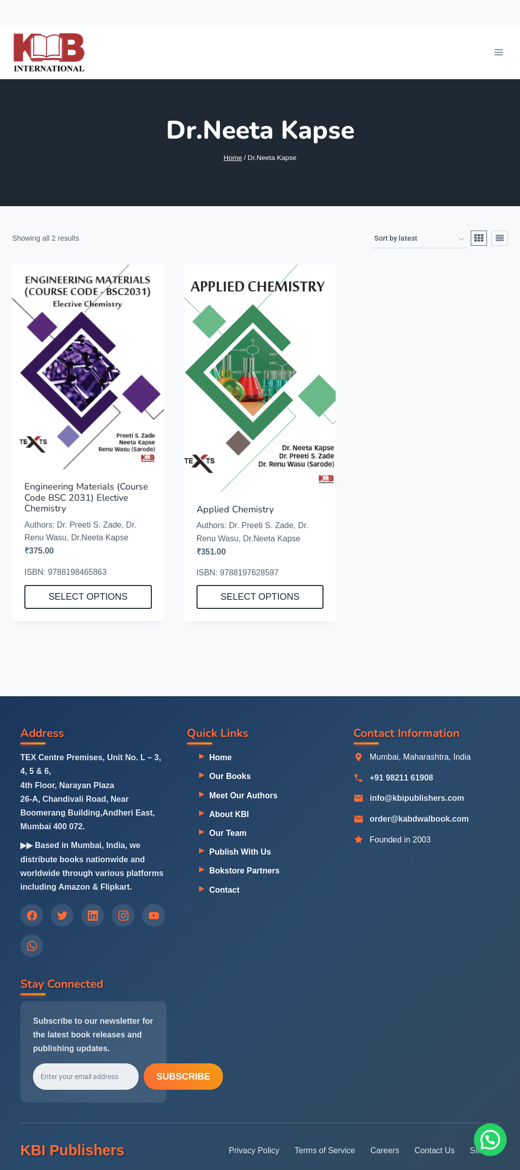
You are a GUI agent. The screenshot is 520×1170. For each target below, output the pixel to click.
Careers (384, 1150)
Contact (224, 890)
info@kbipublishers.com (417, 798)
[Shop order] (419, 239)
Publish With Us (240, 852)
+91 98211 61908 (401, 777)
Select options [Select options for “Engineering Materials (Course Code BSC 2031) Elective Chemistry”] (87, 597)
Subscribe (183, 1077)
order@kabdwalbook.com (419, 819)
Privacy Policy (254, 1150)
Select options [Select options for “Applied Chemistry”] (260, 597)
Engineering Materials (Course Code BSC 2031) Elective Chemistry (86, 497)
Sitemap (485, 1150)
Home (220, 757)
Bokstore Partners (244, 870)
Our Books (230, 776)
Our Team (228, 833)
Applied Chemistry (235, 509)
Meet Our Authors (243, 795)
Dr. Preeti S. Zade (89, 525)
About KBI (229, 814)
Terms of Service (325, 1150)
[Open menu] (498, 52)
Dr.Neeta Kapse (99, 537)
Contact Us (434, 1150)
